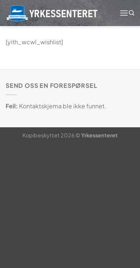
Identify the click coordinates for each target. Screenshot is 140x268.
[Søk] (131, 13)
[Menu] (123, 13)
